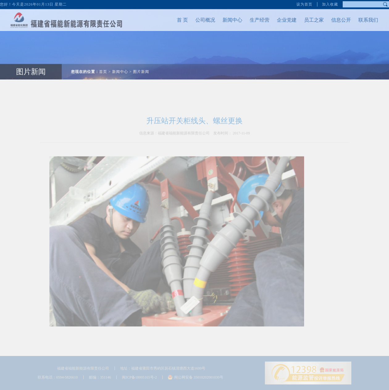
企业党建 (281, 20)
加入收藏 (330, 3)
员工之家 (309, 20)
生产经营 (254, 20)
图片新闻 (31, 66)
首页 (103, 66)
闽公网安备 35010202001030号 (198, 377)
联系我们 (363, 20)
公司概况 (200, 20)
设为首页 (304, 3)
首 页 (177, 20)
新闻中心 (227, 20)
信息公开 (336, 20)
